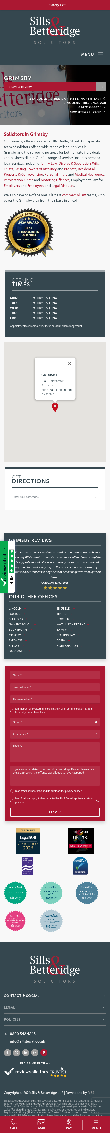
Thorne (65, 614)
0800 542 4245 (23, 1034)
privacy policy (72, 791)
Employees (36, 185)
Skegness (18, 640)
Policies (12, 1019)
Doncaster (19, 651)
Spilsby (16, 645)
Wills (95, 163)
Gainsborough (22, 624)
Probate (70, 169)
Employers (12, 185)
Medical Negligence (89, 174)
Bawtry (64, 629)
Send (55, 811)
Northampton (70, 645)
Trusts (8, 169)
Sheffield (66, 608)
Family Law (48, 163)
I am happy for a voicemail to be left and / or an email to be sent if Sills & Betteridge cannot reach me (53, 710)
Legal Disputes (63, 185)
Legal (9, 1007)
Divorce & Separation (74, 163)
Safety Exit (55, 5)
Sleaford (18, 619)
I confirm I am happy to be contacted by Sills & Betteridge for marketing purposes (57, 800)
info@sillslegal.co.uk (85, 111)
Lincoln (17, 608)
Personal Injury (56, 174)
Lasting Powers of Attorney (36, 169)
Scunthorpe (20, 629)
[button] (55, 407)
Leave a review (20, 87)
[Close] (69, 363)
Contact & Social (21, 996)
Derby (63, 640)
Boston (17, 614)
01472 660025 (89, 107)
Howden (65, 619)
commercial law (74, 195)
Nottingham (68, 635)
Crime (29, 180)
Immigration (13, 180)
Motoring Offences (55, 180)
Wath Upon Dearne (73, 624)
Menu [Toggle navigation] (92, 54)
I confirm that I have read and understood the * (48, 791)
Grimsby (17, 635)
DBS (91, 1092)
